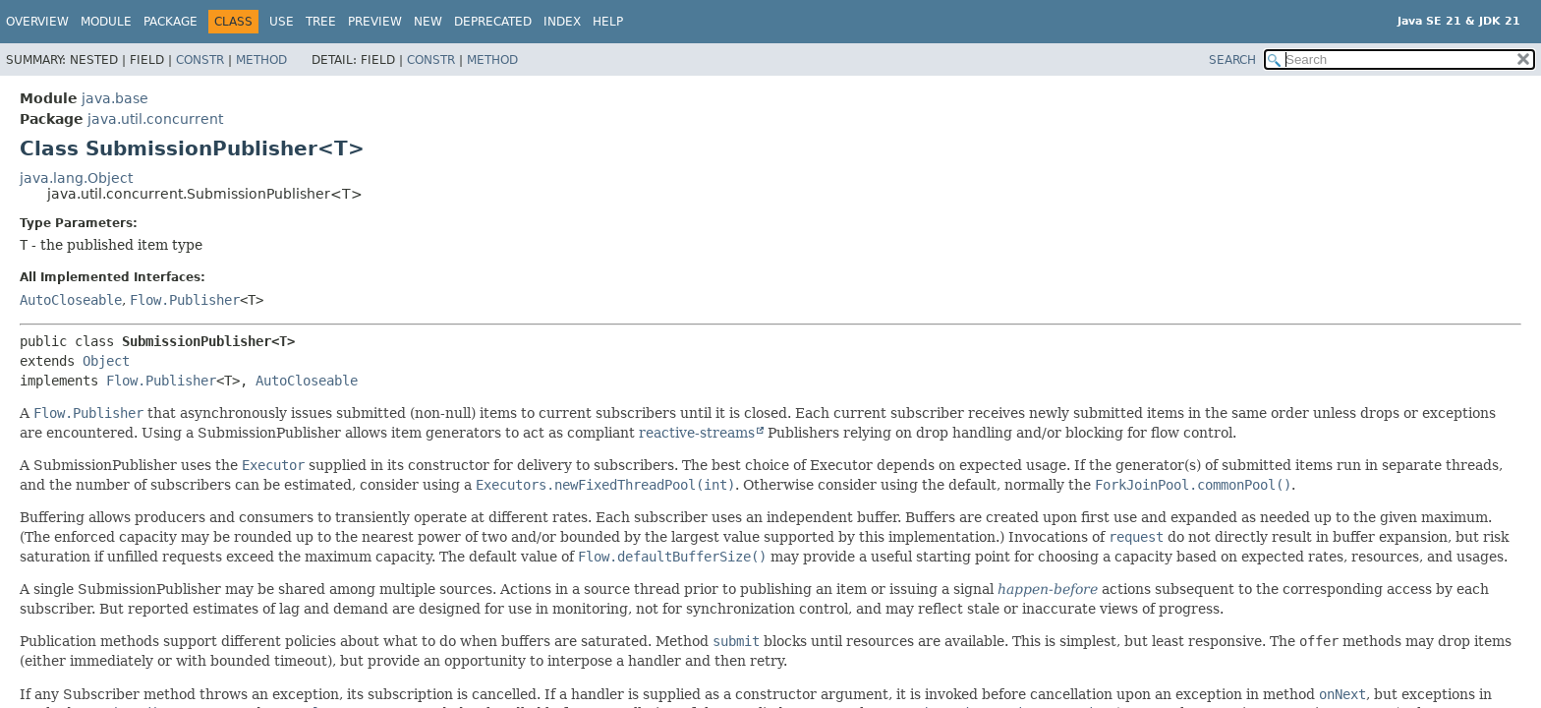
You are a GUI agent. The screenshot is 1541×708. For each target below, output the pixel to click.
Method (261, 60)
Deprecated (493, 22)
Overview (37, 22)
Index (562, 22)
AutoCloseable (71, 300)
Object (106, 361)
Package (170, 22)
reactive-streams (697, 433)
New (428, 22)
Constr (200, 60)
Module (106, 22)
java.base (115, 98)
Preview (375, 22)
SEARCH (1232, 60)
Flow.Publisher (185, 300)
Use (281, 22)
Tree (321, 22)
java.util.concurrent (155, 119)
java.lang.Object (76, 178)
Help (608, 22)
